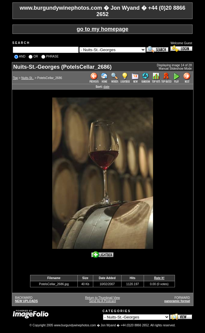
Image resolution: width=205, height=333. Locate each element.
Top (15, 78)
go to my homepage (102, 29)
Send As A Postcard (102, 301)
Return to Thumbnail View (102, 297)
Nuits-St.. (27, 78)
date (106, 86)
